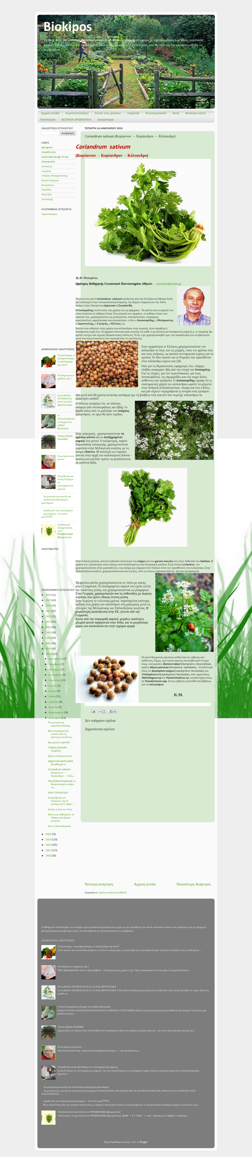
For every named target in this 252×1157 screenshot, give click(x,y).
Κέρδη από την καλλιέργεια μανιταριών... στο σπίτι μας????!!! (57, 513)
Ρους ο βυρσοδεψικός (59, 826)
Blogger (144, 1142)
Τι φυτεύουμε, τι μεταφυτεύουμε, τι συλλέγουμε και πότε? (88, 946)
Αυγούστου (55, 680)
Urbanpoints (48, 162)
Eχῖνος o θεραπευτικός (60, 756)
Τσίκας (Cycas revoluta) (70, 1027)
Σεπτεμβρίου (56, 675)
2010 (48, 856)
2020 (48, 627)
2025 (48, 600)
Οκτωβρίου (55, 669)
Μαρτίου (54, 707)
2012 (48, 845)
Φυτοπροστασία (155, 113)
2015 (48, 654)
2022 (48, 616)
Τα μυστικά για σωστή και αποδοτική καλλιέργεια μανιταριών (56, 499)
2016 (48, 649)
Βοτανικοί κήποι (195, 113)
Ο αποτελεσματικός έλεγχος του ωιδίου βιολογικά (66, 422)
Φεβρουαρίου (56, 712)
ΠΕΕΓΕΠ (46, 194)
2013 (48, 839)
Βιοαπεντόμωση (50, 180)
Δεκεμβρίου (55, 659)
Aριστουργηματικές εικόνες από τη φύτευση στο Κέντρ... (61, 734)
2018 (48, 638)
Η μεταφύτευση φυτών (69, 1047)
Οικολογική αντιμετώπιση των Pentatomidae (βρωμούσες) (88, 1112)
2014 (48, 834)
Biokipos (67, 27)
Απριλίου (54, 702)
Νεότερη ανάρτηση (99, 884)
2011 (48, 850)
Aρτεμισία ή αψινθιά (59, 742)
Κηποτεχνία (48, 119)
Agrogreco (47, 147)
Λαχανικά (133, 113)
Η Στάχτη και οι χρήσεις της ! (73, 966)
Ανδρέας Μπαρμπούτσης (54, 175)
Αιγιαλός (46, 171)
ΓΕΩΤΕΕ (46, 190)
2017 (48, 643)
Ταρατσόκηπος (49, 214)
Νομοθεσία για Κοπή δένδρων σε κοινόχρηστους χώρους (87, 1067)
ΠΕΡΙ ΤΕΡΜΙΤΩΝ (58, 792)
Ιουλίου (53, 686)
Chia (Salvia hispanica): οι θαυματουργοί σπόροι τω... (62, 784)
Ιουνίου (53, 691)
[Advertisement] (147, 852)
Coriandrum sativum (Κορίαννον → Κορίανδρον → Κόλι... (61, 772)
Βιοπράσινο (47, 185)
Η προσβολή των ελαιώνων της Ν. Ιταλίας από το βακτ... (61, 801)
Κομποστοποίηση (77, 113)
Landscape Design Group (55, 157)
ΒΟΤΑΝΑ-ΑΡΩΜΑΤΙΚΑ (77, 119)
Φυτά (175, 113)
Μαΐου (52, 696)
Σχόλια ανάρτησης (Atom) (113, 892)
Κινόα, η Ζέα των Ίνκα (60, 809)
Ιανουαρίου (55, 718)
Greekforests (48, 152)
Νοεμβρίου (55, 664)
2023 (48, 611)
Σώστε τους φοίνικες (107, 113)
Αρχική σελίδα (50, 113)
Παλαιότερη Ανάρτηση (193, 884)
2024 (48, 605)
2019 (48, 632)
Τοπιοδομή (47, 199)
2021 (48, 622)
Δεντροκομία (105, 119)
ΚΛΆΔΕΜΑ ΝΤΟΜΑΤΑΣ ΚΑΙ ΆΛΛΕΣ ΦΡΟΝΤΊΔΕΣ (86, 986)
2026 (48, 595)
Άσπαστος (46, 166)
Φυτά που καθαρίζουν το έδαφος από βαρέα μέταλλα (61, 817)
